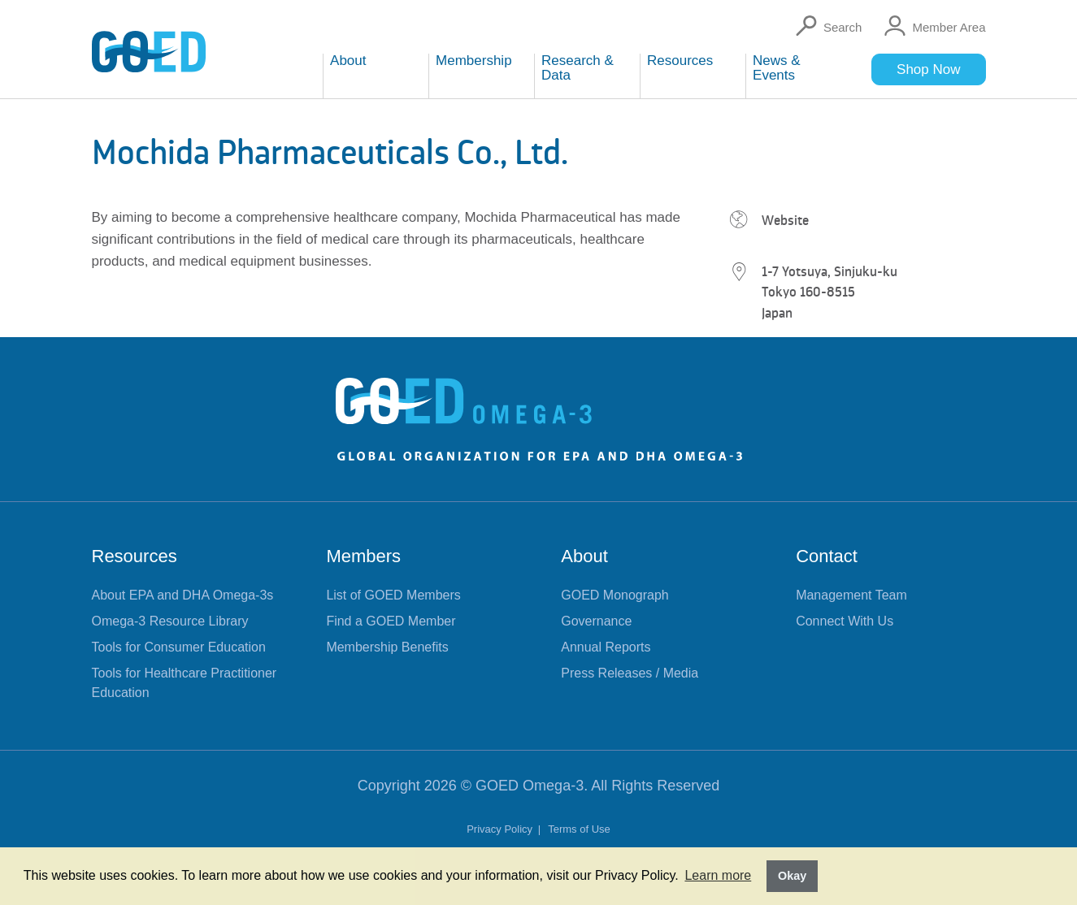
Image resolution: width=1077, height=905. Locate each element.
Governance (596, 621)
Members (363, 556)
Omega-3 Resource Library (170, 621)
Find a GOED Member (390, 621)
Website (785, 220)
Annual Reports (605, 647)
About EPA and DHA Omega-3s (183, 595)
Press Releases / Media (629, 673)
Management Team (851, 595)
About (584, 556)
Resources (134, 556)
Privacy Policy (501, 829)
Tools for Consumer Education (179, 647)
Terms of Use (579, 829)
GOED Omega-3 (530, 785)
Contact (827, 556)
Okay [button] (792, 875)
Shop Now (928, 69)
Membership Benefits (387, 647)
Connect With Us (844, 621)
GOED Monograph (615, 595)
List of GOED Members (393, 595)
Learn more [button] (717, 875)
